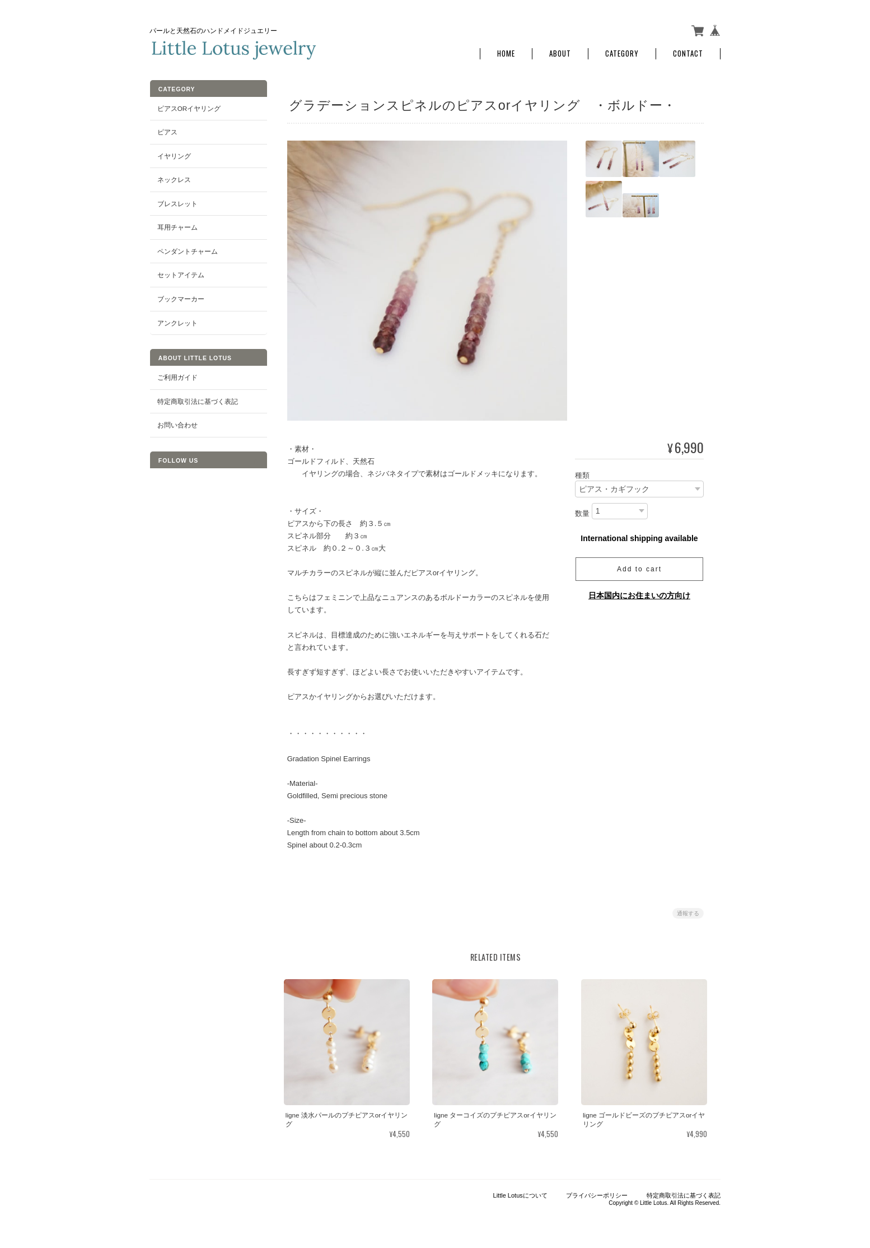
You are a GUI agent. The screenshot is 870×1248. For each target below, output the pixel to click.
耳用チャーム (177, 225)
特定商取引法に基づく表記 (197, 398)
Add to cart (639, 567)
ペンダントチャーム (187, 249)
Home (506, 51)
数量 (582, 511)
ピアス (167, 129)
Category (622, 51)
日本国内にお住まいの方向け (639, 593)
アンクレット (177, 320)
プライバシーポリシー (597, 1192)
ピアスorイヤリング (189, 105)
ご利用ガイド (177, 375)
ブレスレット (177, 200)
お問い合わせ (177, 422)
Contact (688, 51)
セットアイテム (180, 272)
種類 (582, 473)
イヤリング (173, 153)
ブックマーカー (180, 296)
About (560, 51)
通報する (688, 911)
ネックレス (173, 177)
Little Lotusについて (520, 1192)
